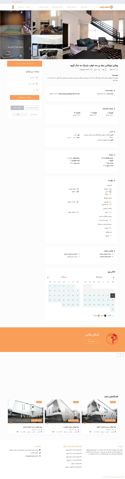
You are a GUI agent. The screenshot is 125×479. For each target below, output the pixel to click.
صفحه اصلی (84, 7)
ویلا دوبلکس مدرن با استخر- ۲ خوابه (106, 427)
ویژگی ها (111, 180)
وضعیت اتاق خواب (108, 109)
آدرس (112, 132)
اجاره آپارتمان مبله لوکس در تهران (74, 467)
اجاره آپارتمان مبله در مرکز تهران (74, 460)
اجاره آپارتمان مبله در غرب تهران (74, 453)
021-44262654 (34, 453)
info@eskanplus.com (32, 456)
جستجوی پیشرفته (72, 7)
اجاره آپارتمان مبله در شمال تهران (74, 450)
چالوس (75, 135)
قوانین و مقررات (109, 251)
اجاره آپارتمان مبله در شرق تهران (74, 457)
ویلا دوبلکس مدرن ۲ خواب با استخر (32, 427)
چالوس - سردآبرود (71, 137)
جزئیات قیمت (110, 90)
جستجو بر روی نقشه (57, 7)
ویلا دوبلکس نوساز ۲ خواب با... (71, 427)
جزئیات (112, 155)
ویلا (103, 69)
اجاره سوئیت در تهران (76, 463)
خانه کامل (112, 69)
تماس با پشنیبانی (43, 7)
